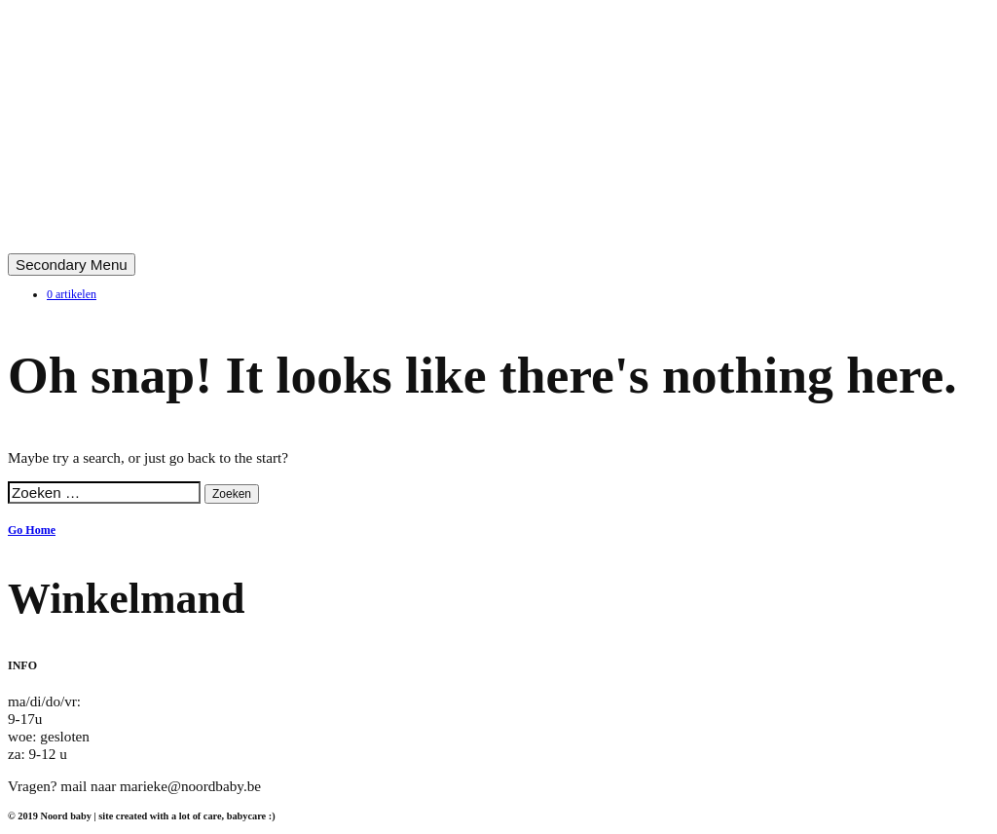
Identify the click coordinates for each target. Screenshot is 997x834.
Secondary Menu (72, 264)
